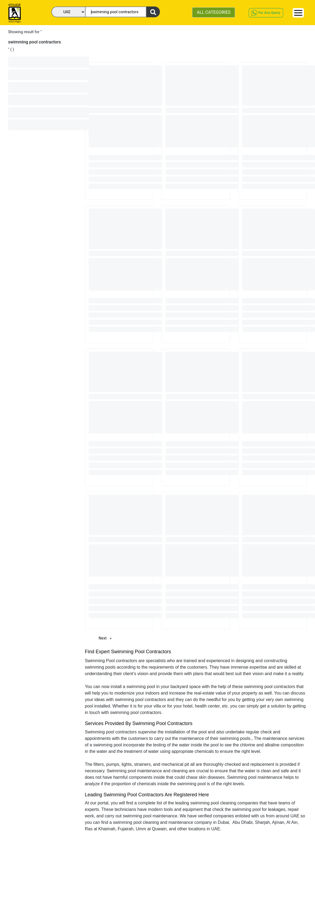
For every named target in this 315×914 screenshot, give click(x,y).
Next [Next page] (106, 638)
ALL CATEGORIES (213, 12)
